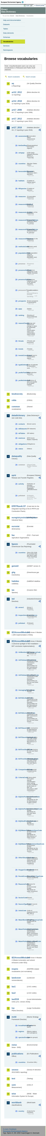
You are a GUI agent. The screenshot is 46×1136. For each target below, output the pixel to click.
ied (13, 599)
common (16, 407)
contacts (21, 424)
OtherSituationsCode (22, 858)
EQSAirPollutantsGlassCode (22, 797)
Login (27, 5)
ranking (21, 315)
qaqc (20, 309)
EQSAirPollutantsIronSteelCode (22, 809)
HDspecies (22, 188)
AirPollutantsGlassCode (22, 660)
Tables (5, 29)
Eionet (12, 16)
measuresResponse (22, 239)
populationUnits (22, 253)
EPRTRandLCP (19, 506)
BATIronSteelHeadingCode (22, 759)
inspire (15, 969)
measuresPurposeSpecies (22, 229)
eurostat (15, 526)
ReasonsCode (22, 884)
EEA (13, 2)
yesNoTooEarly (22, 372)
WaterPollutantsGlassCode (22, 929)
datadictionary (18, 415)
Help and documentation (12, 20)
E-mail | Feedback (9, 1129)
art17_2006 (17, 110)
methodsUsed (22, 247)
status (20, 449)
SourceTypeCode (22, 904)
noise (14, 1045)
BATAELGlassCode (22, 698)
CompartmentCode (22, 769)
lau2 (14, 993)
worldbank (16, 1102)
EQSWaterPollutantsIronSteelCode (22, 844)
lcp (13, 1008)
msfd (14, 1017)
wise (14, 1094)
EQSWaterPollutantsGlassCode (22, 830)
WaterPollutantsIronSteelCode (22, 941)
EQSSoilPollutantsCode (22, 821)
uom (14, 1085)
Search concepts (30, 77)
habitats (21, 181)
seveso (15, 1070)
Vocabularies (8, 41)
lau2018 (15, 999)
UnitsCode (22, 910)
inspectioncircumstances (22, 615)
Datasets (6, 24)
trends (20, 349)
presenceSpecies (22, 279)
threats (21, 341)
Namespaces (8, 50)
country (21, 1111)
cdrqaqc (21, 153)
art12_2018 (17, 101)
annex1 (21, 607)
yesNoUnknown (22, 380)
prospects (22, 301)
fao (13, 535)
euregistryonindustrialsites (19, 517)
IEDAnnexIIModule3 (19, 641)
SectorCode (22, 898)
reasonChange (22, 323)
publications (17, 1054)
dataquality (17, 456)
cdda (14, 400)
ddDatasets (22, 429)
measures (22, 196)
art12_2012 (17, 92)
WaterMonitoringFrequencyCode (22, 920)
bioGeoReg (22, 145)
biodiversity (17, 394)
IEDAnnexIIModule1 (19, 632)
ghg (13, 572)
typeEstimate (22, 365)
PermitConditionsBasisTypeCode (22, 876)
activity (21, 484)
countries (22, 164)
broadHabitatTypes (22, 1025)
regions (21, 1031)
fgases (15, 544)
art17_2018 (17, 127)
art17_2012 (17, 119)
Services (6, 46)
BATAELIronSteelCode (22, 713)
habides (15, 581)
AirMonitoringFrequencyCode (22, 652)
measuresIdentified (22, 204)
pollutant (21, 623)
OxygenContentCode (22, 870)
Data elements (8, 33)
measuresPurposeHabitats (22, 220)
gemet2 (15, 566)
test (13, 1078)
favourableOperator (22, 171)
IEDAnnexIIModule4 (19, 958)
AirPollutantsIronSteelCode (22, 675)
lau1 (14, 987)
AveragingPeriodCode (22, 690)
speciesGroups (22, 1037)
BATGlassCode (22, 728)
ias (13, 590)
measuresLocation (22, 212)
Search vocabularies (14, 77)
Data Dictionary (20, 16)
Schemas (6, 37)
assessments (22, 136)
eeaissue (21, 438)
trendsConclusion (22, 355)
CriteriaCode (22, 777)
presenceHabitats (22, 270)
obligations (22, 444)
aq (13, 83)
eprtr (14, 475)
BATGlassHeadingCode (22, 737)
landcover (16, 978)
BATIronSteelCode (22, 749)
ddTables (21, 433)
